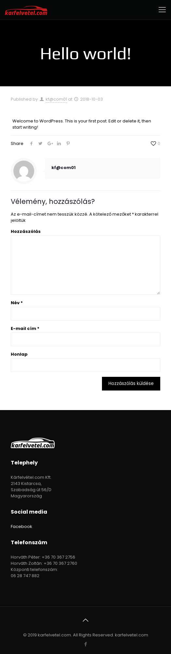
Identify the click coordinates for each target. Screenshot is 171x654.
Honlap (19, 354)
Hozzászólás (26, 231)
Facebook (21, 526)
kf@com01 (56, 99)
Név (17, 303)
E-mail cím (25, 328)
